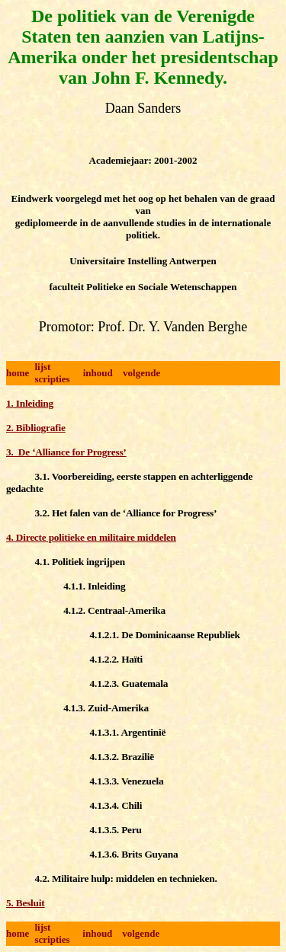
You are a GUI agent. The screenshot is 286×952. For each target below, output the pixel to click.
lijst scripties (51, 373)
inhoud (98, 373)
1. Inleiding (29, 403)
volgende (141, 373)
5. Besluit (25, 903)
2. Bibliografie (36, 427)
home (17, 373)
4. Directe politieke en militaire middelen (91, 537)
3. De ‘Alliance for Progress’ (66, 452)
